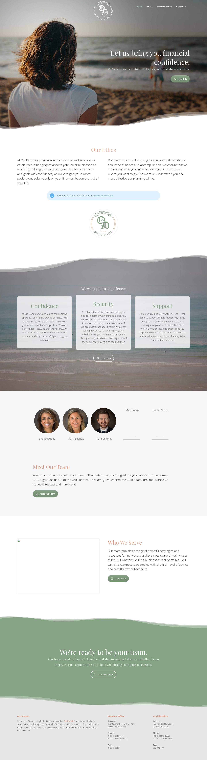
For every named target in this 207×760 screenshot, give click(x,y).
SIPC (72, 721)
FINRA (67, 721)
